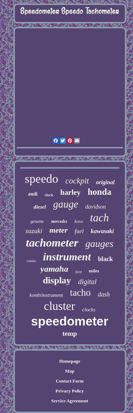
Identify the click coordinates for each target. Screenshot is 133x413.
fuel (79, 231)
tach (99, 217)
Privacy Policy (70, 391)
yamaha (54, 268)
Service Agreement (69, 400)
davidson (95, 207)
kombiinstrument (46, 295)
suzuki (34, 230)
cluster (59, 306)
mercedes (59, 221)
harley (70, 192)
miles (94, 270)
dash (104, 294)
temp (69, 333)
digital (87, 281)
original (105, 182)
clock (49, 195)
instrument (67, 256)
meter (58, 230)
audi (32, 194)
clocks (88, 309)
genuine (37, 221)
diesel (40, 207)
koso (78, 221)
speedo (41, 178)
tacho (80, 292)
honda (99, 192)
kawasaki (102, 231)
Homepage (69, 361)
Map (69, 371)
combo (31, 261)
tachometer (52, 242)
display (57, 280)
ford (78, 272)
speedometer (70, 321)
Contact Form (69, 381)
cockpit (77, 180)
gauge (65, 204)
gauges (99, 243)
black (105, 258)
